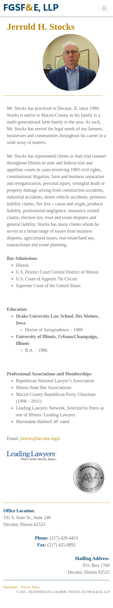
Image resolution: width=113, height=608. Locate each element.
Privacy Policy (30, 587)
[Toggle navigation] (104, 8)
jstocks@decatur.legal (40, 438)
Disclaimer (10, 587)
